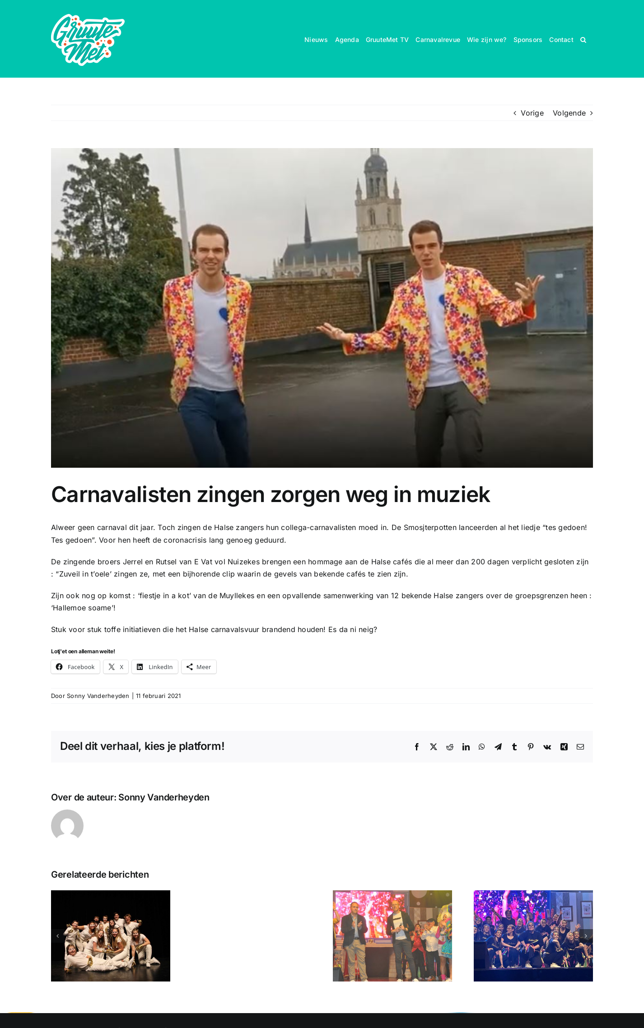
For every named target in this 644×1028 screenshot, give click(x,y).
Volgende (569, 112)
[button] (583, 39)
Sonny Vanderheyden (98, 695)
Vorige (532, 112)
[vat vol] (322, 308)
